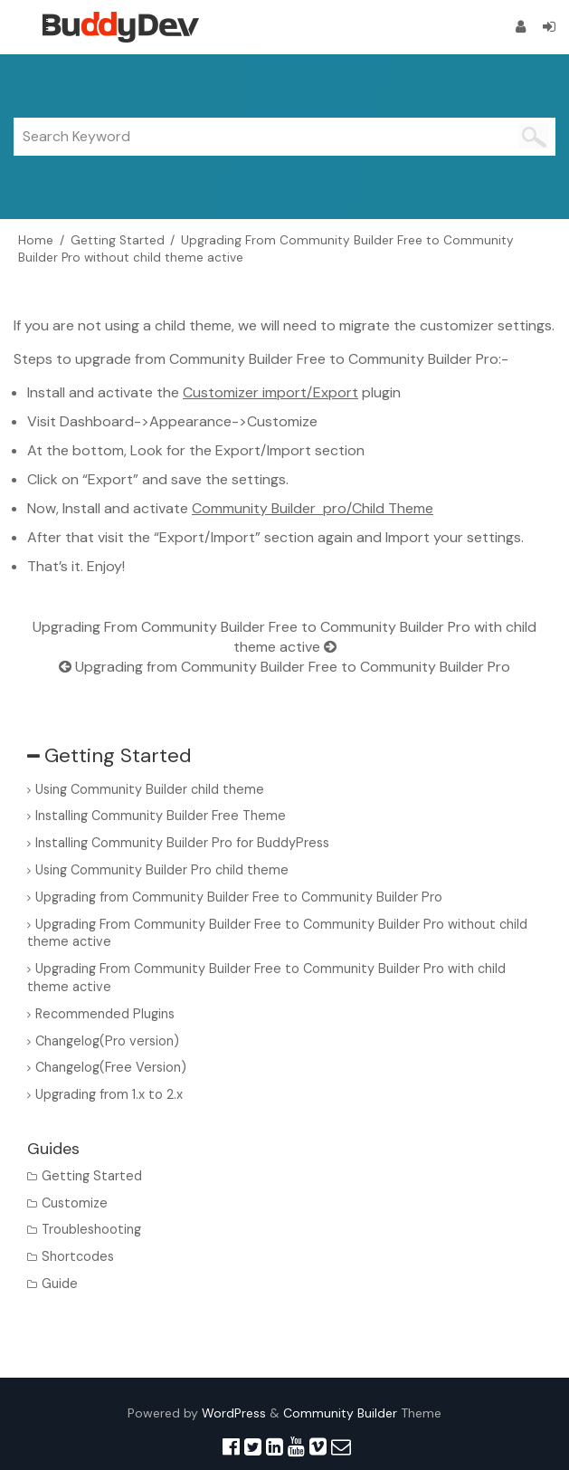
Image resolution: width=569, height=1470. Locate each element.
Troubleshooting (91, 1229)
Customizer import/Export (270, 392)
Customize (75, 1203)
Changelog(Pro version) (107, 1041)
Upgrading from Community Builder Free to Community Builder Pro (284, 666)
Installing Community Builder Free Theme (160, 815)
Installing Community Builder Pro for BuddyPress (182, 843)
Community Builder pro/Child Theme (312, 508)
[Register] (521, 26)
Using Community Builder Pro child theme (162, 870)
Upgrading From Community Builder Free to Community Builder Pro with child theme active (284, 636)
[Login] (549, 26)
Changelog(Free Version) (110, 1067)
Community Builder (340, 1413)
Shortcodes (78, 1256)
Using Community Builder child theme (149, 789)
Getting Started (92, 1176)
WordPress (234, 1413)
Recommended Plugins (105, 1014)
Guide (60, 1283)
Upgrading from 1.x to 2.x (109, 1094)
